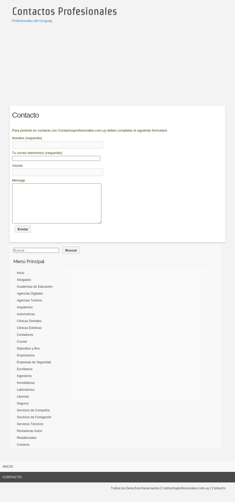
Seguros (23, 411)
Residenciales (27, 446)
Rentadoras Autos (29, 439)
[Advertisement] (118, 63)
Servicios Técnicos (30, 432)
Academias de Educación (35, 294)
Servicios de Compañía (33, 418)
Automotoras (26, 322)
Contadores (25, 343)
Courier (22, 349)
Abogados (24, 288)
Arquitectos (25, 315)
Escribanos (25, 377)
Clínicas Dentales (29, 329)
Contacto (23, 452)
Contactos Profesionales (64, 11)
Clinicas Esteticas (29, 336)
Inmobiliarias (26, 391)
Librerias (23, 404)
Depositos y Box (28, 356)
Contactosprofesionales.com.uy (185, 496)
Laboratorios (26, 397)
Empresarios (26, 363)
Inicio (20, 281)
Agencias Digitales (30, 301)
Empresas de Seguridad (34, 370)
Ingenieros (24, 384)
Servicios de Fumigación (34, 425)
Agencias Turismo (29, 308)
